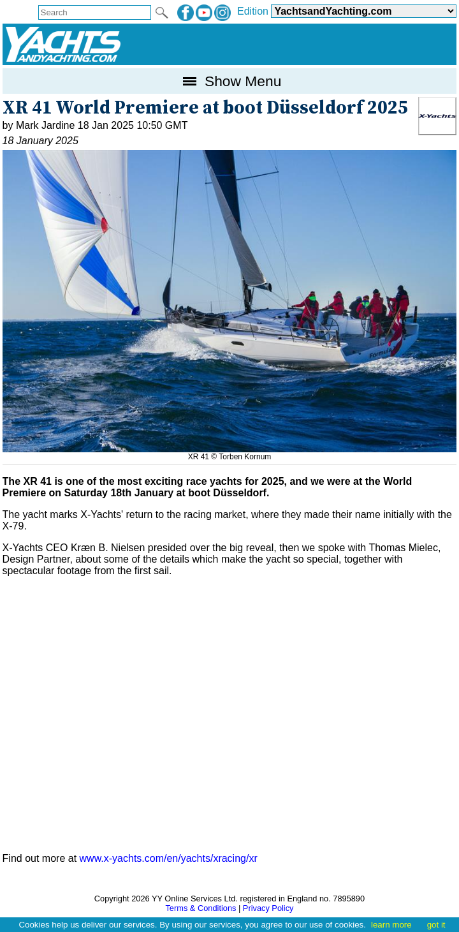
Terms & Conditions (200, 908)
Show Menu (230, 81)
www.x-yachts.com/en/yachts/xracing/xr (169, 858)
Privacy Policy (268, 908)
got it (436, 924)
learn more (391, 924)
